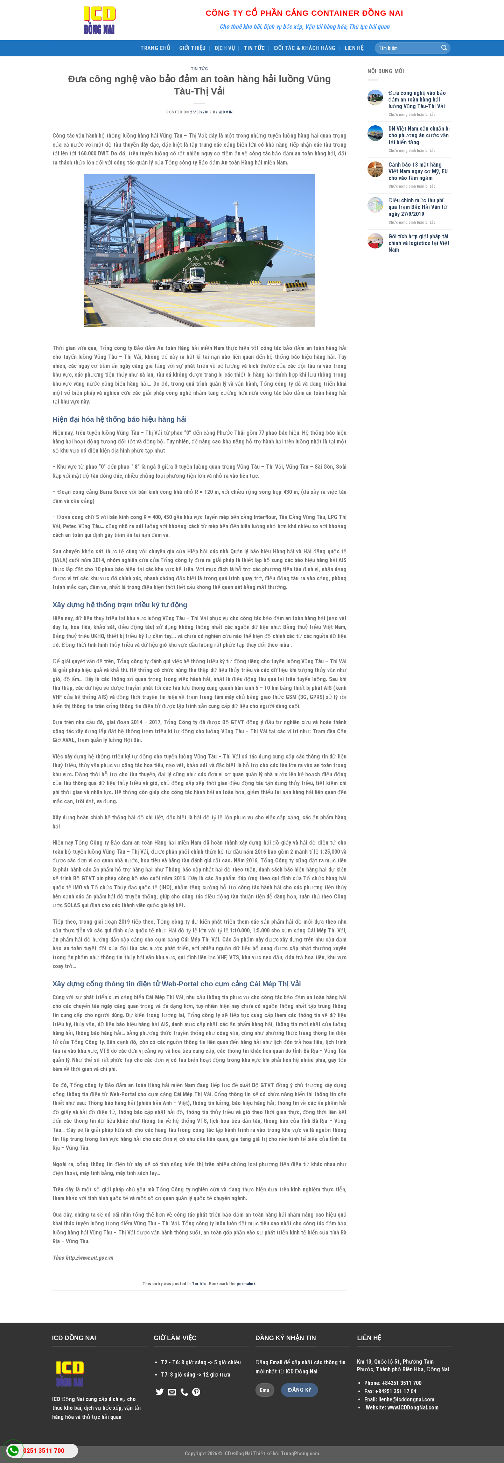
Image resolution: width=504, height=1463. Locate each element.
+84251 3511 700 (401, 1383)
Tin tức (199, 68)
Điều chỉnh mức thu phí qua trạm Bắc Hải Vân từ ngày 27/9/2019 (417, 207)
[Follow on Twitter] (160, 1392)
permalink (246, 1283)
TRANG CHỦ (155, 48)
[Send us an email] (172, 1392)
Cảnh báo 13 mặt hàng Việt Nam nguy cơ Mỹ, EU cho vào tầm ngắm (418, 171)
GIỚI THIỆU (192, 48)
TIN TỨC (254, 48)
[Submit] (444, 48)
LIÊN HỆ (354, 48)
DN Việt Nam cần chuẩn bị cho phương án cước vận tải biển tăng (419, 135)
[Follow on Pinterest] (196, 1392)
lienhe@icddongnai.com (406, 1399)
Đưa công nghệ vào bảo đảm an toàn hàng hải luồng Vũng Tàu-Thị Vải (417, 100)
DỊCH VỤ (225, 48)
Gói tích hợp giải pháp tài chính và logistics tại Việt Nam (418, 243)
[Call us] (184, 1392)
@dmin (226, 112)
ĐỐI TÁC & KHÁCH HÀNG (305, 48)
